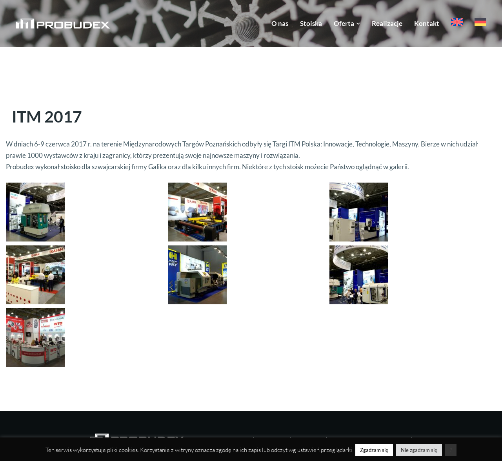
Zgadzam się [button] (374, 450)
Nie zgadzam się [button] (419, 450)
